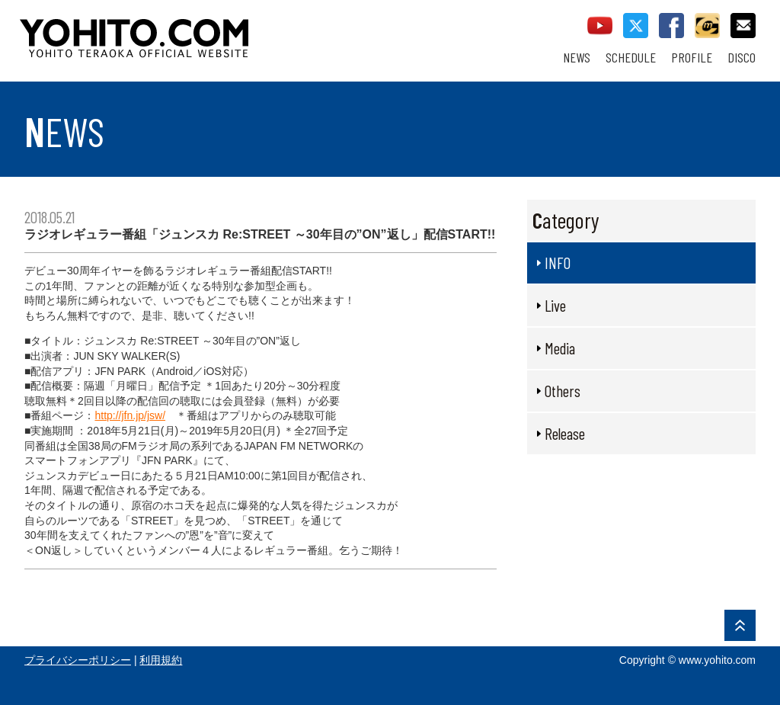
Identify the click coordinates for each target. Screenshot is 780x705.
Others (562, 390)
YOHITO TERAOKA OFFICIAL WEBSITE (193, 30)
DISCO (741, 58)
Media (560, 347)
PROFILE (691, 58)
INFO (558, 262)
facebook (671, 25)
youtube (599, 25)
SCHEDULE (631, 58)
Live (555, 305)
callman (707, 25)
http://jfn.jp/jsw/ (129, 415)
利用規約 (160, 660)
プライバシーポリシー (77, 660)
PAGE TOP (740, 625)
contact (743, 25)
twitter (635, 25)
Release (565, 433)
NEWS (576, 58)
